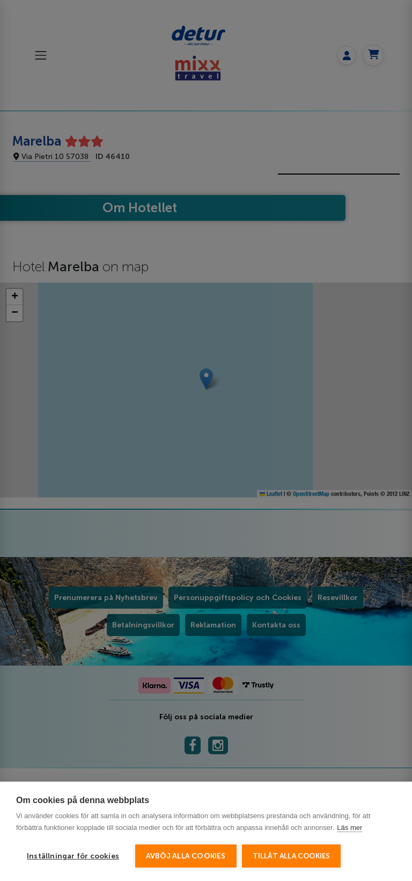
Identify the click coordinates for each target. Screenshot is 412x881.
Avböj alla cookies (186, 856)
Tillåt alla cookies (291, 856)
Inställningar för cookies (73, 856)
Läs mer (349, 828)
